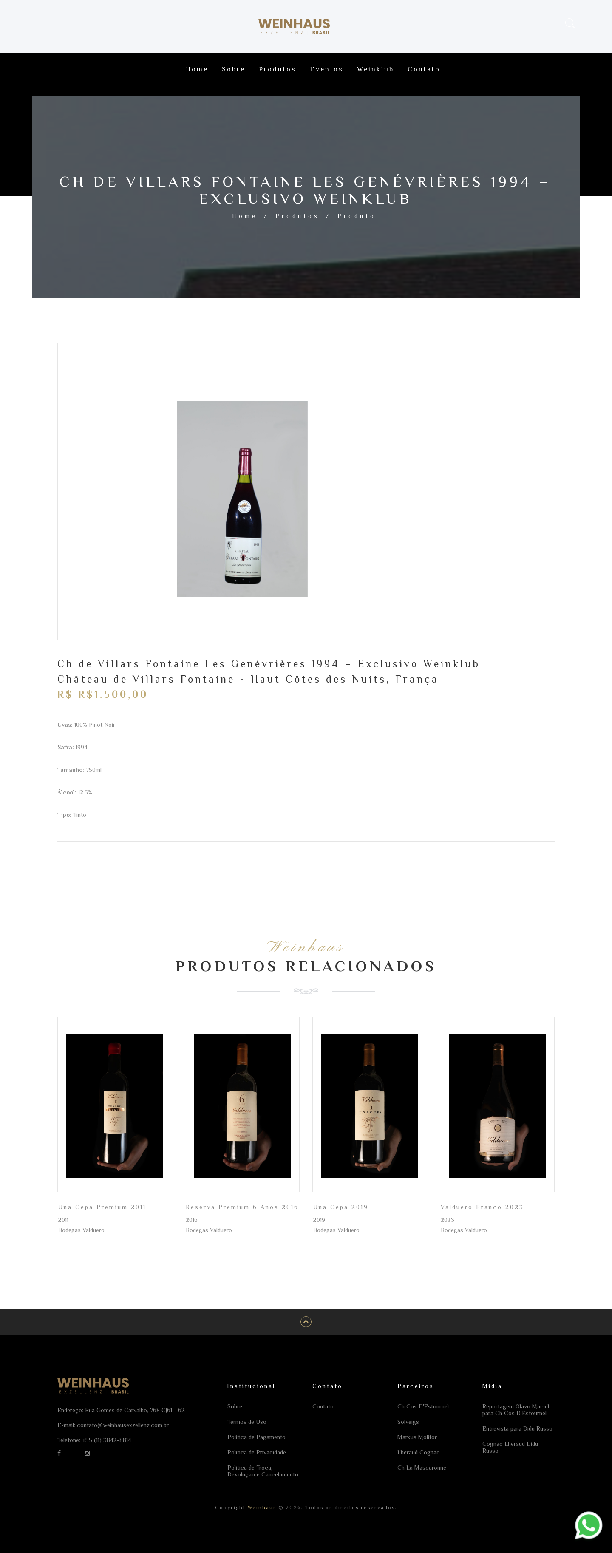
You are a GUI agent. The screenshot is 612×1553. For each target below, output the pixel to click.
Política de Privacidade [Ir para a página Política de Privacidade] (256, 1452)
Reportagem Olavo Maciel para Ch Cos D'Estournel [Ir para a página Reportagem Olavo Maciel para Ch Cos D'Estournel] (515, 1410)
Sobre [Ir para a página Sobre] (233, 69)
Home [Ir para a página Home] (197, 69)
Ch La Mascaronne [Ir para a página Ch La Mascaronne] (421, 1467)
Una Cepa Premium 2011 (102, 1207)
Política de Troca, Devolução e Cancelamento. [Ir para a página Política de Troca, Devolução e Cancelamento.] (263, 1471)
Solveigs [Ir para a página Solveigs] (408, 1421)
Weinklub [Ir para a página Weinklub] (375, 69)
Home (245, 216)
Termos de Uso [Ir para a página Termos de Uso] (246, 1421)
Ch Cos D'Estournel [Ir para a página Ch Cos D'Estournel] (423, 1406)
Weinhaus (261, 1507)
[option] (242, 499)
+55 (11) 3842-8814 (106, 1440)
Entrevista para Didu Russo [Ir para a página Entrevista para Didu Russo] (517, 1428)
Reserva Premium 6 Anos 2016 (242, 1207)
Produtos (297, 216)
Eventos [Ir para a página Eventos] (326, 69)
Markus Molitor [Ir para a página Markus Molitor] (417, 1437)
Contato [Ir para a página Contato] (424, 69)
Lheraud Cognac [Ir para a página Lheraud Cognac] (418, 1452)
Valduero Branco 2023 (482, 1207)
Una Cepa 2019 (340, 1207)
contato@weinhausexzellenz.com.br (123, 1425)
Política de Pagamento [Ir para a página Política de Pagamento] (256, 1437)
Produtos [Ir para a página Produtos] (277, 69)
